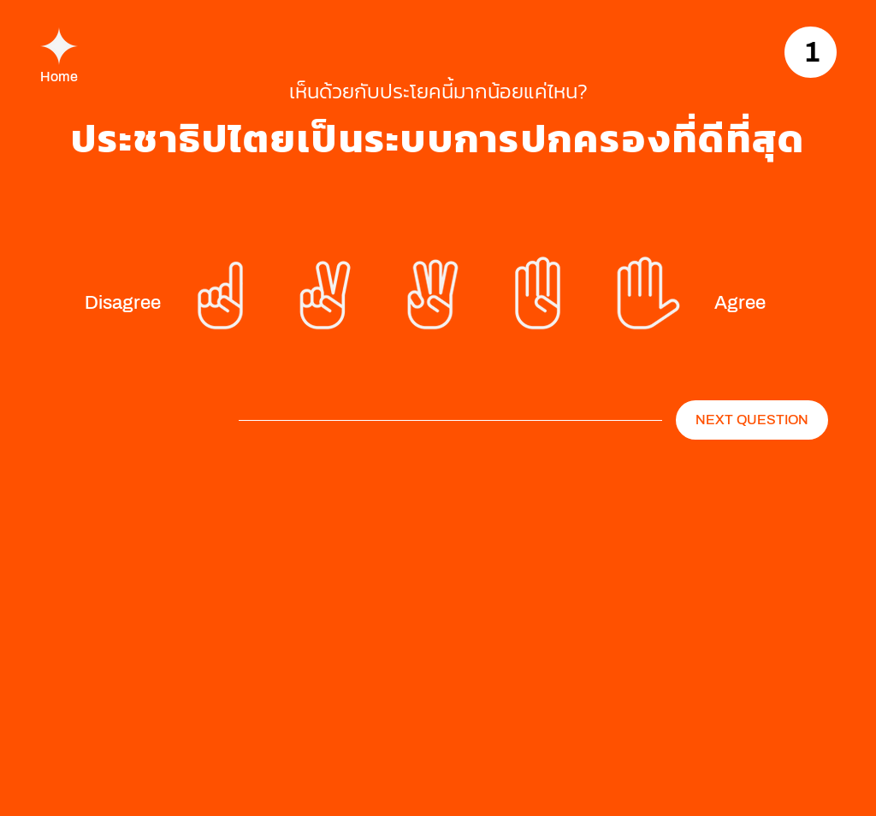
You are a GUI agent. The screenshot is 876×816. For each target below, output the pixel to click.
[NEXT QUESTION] (752, 420)
